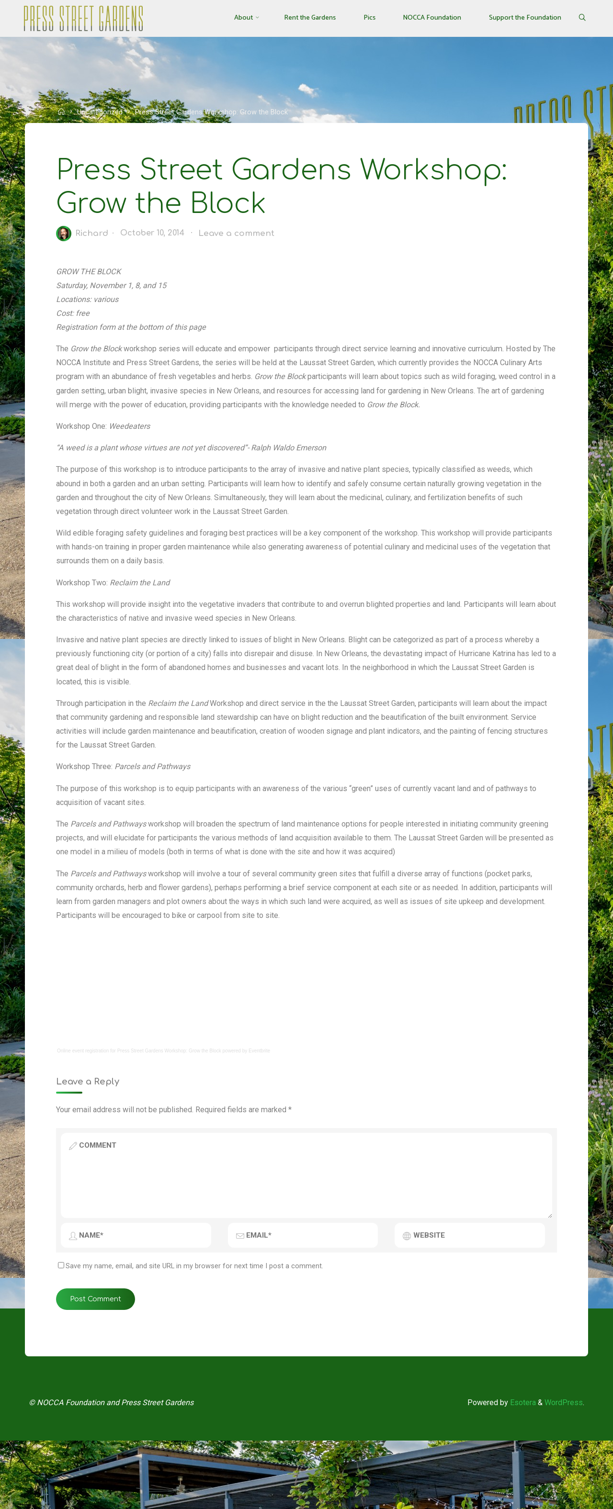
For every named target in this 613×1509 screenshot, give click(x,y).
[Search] (575, 18)
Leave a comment (245, 238)
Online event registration (85, 1107)
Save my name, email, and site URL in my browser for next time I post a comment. (194, 1326)
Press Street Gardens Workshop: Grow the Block (172, 1107)
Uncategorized (103, 112)
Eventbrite (261, 1107)
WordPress (561, 1469)
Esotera (517, 1469)
